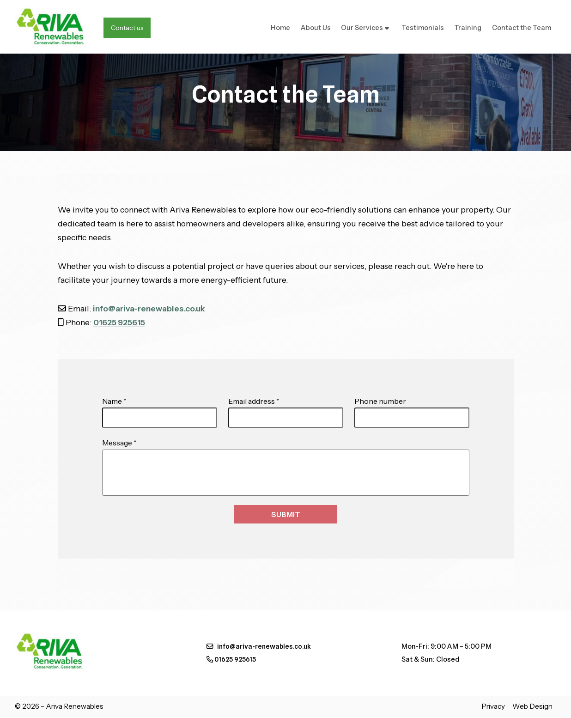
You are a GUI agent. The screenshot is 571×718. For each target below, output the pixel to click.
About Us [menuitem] (316, 28)
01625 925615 (119, 322)
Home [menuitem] (280, 28)
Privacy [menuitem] (493, 706)
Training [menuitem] (467, 28)
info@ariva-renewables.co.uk (149, 308)
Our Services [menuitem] (362, 28)
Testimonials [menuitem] (422, 28)
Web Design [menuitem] (532, 706)
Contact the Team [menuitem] (521, 28)
